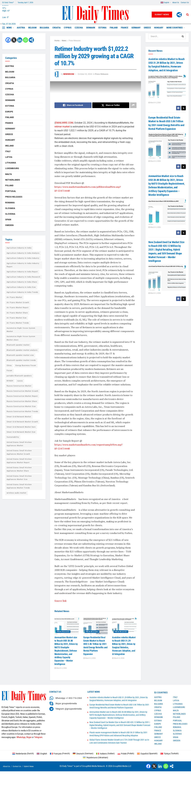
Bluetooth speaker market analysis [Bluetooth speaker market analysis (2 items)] (22, 350)
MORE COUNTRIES (174, 27)
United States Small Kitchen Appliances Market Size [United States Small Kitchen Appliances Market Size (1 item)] (19, 477)
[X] (14, 40)
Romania (10, 202)
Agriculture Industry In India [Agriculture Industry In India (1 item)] (19, 248)
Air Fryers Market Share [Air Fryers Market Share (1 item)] (17, 313)
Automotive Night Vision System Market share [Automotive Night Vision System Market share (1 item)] (21, 338)
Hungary (158, 27)
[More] (179, 14)
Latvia (8, 157)
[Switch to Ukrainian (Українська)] (95, 757)
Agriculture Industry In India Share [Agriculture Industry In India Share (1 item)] (22, 282)
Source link (60, 600)
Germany (136, 27)
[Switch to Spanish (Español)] (147, 753)
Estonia (102, 27)
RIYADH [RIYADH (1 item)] (10, 381)
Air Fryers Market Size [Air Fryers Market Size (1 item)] (16, 318)
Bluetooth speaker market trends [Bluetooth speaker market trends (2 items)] (21, 360)
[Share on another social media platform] (133, 105)
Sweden (9, 225)
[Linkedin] (19, 40)
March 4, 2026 (60, 668)
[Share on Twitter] (110, 105)
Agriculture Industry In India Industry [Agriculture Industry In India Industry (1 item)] (23, 258)
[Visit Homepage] (95, 15)
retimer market (62, 126)
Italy (8, 151)
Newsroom (68, 74)
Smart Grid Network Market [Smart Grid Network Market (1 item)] (19, 417)
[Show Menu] (3, 28)
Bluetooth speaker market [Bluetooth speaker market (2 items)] (18, 345)
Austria (21, 27)
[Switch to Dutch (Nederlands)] (23, 753)
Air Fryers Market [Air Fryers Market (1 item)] (14, 297)
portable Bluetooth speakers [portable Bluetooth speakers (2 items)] (19, 376)
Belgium (32, 27)
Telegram (38, 737)
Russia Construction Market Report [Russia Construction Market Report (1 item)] (22, 396)
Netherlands (12, 180)
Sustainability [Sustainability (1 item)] (13, 437)
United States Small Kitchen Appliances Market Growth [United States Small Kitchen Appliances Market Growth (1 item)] (19, 452)
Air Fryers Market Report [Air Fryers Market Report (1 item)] (18, 308)
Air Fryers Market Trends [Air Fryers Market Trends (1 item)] (18, 323)
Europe (9, 111)
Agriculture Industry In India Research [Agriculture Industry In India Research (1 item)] (23, 277)
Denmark (90, 27)
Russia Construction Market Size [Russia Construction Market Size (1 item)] (21, 406)
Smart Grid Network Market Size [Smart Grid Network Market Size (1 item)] (21, 432)
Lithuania (10, 163)
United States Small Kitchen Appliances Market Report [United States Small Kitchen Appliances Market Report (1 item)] (19, 460)
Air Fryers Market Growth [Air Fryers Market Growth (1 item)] (18, 303)
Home (56, 41)
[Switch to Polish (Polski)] (126, 753)
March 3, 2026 (154, 293)
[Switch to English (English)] (42, 753)
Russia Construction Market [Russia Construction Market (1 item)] (19, 386)
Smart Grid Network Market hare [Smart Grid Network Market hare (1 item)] (21, 427)
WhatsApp (21, 737)
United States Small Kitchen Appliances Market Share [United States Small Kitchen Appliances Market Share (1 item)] (19, 469)
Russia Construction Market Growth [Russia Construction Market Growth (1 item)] (22, 391)
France (124, 27)
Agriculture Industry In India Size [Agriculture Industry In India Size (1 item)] (21, 287)
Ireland (9, 146)
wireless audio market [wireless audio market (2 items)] (16, 493)
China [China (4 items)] (9, 365)
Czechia (79, 27)
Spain (8, 219)
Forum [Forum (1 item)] (9, 371)
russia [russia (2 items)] (20, 381)
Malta (8, 174)
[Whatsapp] (25, 40)
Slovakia (10, 208)
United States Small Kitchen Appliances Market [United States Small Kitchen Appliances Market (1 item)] (19, 444)
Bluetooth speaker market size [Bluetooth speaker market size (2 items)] (20, 355)
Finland (114, 27)
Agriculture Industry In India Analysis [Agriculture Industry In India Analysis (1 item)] (23, 253)
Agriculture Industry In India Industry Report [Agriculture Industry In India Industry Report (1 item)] (23, 265)
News (9, 27)
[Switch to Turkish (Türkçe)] (169, 753)
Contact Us (185, 2)
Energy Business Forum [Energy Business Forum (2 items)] (25, 365)
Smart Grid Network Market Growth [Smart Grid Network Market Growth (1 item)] (22, 422)
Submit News (162, 14)
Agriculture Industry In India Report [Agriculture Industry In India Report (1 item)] (22, 272)
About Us (175, 2)
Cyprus (67, 27)
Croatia (56, 27)
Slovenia (10, 214)
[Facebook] (8, 40)
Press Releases (75, 41)
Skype (28, 737)
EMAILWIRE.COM (64, 122)
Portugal (10, 191)
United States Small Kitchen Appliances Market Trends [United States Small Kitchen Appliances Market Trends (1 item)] (19, 486)
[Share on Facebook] (73, 105)
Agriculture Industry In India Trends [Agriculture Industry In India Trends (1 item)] (22, 292)
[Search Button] (187, 14)
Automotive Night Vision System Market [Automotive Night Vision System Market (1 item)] (21, 329)
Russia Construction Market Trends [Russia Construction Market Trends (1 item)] (22, 411)
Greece (147, 27)
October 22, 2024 (85, 74)
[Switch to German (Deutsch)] (83, 753)
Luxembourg (12, 168)
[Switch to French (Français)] (60, 753)
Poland (9, 185)
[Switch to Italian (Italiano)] (105, 753)
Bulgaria (44, 27)
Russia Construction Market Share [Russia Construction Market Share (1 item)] (22, 401)
